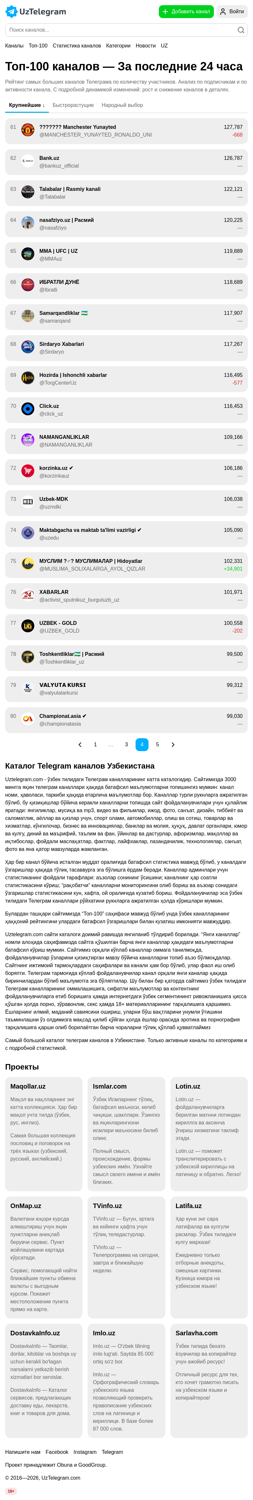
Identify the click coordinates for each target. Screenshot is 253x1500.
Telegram (112, 1452)
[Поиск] (241, 30)
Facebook (57, 1452)
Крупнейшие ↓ (27, 105)
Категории (118, 45)
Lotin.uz (188, 1086)
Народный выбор (122, 105)
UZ (164, 45)
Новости (146, 45)
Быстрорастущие (73, 105)
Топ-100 (38, 45)
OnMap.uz (25, 1205)
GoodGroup (91, 1465)
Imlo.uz (104, 1333)
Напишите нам (22, 1452)
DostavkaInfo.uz (35, 1333)
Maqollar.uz (28, 1086)
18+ (11, 1491)
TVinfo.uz (107, 1205)
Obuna (64, 1465)
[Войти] (232, 11)
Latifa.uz (189, 1205)
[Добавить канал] (186, 11)
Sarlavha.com (197, 1333)
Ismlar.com (110, 1086)
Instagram (84, 1452)
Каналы (14, 45)
